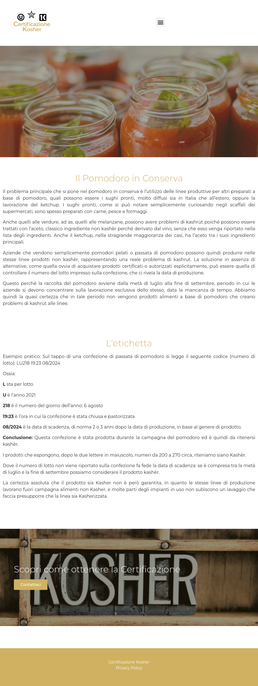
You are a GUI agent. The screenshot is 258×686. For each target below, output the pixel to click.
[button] (160, 22)
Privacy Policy (129, 667)
